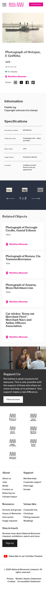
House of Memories (11, 513)
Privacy (10, 579)
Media (5, 486)
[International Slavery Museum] (12, 430)
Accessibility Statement (28, 581)
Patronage (28, 486)
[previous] (10, 198)
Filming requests (31, 517)
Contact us (7, 489)
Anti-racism (7, 517)
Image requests (9, 521)
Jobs (4, 482)
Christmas (28, 513)
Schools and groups (11, 510)
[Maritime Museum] (33, 430)
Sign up (10, 543)
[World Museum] (33, 417)
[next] (36, 198)
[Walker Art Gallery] (12, 442)
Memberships (30, 478)
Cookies (11, 581)
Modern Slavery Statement (28, 579)
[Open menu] (4, 5)
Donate (26, 489)
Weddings (28, 521)
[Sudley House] (33, 442)
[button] (9, 191)
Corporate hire (30, 510)
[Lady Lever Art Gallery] (12, 455)
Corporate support (32, 482)
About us (6, 478)
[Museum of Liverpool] (12, 417)
